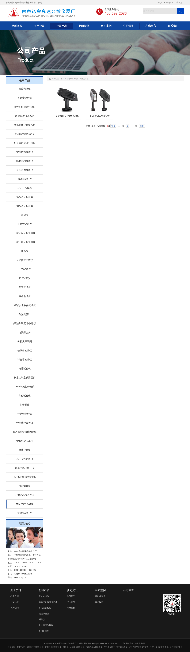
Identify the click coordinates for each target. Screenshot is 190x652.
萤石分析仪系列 (24, 441)
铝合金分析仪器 (24, 197)
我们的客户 (100, 596)
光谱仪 (23, 647)
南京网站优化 (140, 643)
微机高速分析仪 (46, 625)
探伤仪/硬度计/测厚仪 (24, 323)
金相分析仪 (44, 631)
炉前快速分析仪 (24, 152)
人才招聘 (14, 608)
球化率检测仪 (25, 359)
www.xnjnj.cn (20, 577)
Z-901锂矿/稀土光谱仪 (67, 116)
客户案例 (100, 590)
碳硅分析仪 (44, 613)
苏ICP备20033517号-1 (117, 643)
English (169, 2)
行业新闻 (71, 602)
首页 (62, 79)
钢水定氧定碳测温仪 (24, 377)
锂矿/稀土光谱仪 (24, 504)
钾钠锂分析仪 (25, 413)
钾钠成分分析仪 (24, 422)
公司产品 (69, 79)
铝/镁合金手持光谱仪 (25, 305)
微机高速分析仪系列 (24, 125)
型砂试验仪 (25, 395)
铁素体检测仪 (25, 350)
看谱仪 (24, 215)
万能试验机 (25, 368)
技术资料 (71, 608)
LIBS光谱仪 (25, 269)
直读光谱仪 (25, 88)
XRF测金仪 (25, 486)
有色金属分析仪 (24, 170)
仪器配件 (24, 404)
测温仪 (24, 251)
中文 (160, 2)
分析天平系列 (25, 341)
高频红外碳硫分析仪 (24, 107)
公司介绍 (14, 596)
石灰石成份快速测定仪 (25, 431)
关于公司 (15, 590)
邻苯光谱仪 (25, 287)
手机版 (179, 2)
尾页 (142, 126)
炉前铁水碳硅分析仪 (24, 143)
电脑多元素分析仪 (24, 134)
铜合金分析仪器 (24, 206)
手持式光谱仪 (25, 224)
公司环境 (14, 602)
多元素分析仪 (25, 97)
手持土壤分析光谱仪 (24, 242)
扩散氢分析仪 (25, 513)
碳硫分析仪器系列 (24, 116)
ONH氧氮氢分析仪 (24, 386)
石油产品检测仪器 (24, 495)
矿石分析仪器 (25, 188)
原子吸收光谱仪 (24, 459)
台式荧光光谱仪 (24, 260)
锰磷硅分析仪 (25, 179)
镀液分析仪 (25, 450)
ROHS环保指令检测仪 (24, 477)
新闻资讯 (72, 590)
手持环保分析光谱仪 (24, 233)
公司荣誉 (128, 590)
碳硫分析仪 (38, 647)
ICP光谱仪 (24, 278)
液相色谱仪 (25, 296)
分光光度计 (25, 314)
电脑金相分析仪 (24, 161)
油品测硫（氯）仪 (24, 468)
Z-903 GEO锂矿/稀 (99, 116)
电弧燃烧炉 (25, 332)
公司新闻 (71, 596)
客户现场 (99, 602)
